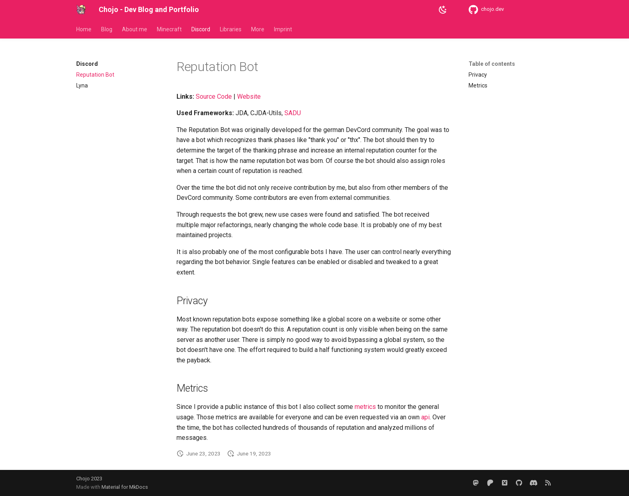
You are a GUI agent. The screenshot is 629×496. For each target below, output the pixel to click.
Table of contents (492, 64)
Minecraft (169, 29)
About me (134, 29)
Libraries (230, 29)
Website (249, 96)
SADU (292, 113)
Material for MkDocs (124, 487)
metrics (365, 407)
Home (83, 29)
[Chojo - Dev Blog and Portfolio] (81, 10)
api (425, 417)
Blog (106, 29)
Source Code (214, 96)
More (257, 29)
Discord (200, 29)
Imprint (283, 29)
